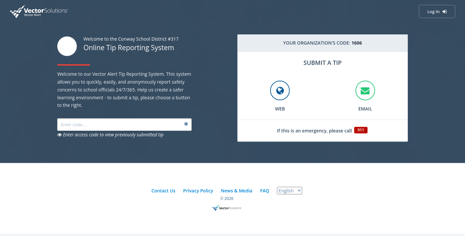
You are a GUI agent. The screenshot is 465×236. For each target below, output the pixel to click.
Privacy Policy (198, 190)
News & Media (236, 190)
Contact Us (163, 190)
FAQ (264, 190)
